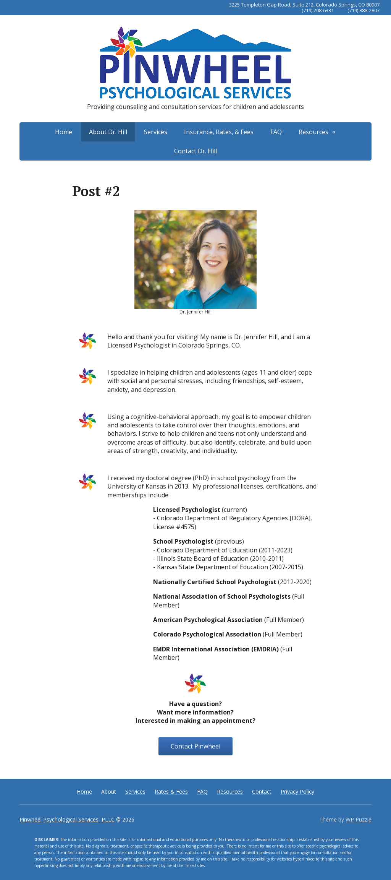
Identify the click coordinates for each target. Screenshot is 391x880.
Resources (313, 132)
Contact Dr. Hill (195, 151)
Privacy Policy (297, 791)
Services (155, 132)
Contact (261, 791)
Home (63, 132)
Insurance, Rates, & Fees (219, 132)
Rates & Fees (171, 791)
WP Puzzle (359, 819)
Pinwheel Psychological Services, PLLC (67, 819)
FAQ (276, 132)
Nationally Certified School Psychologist (214, 582)
